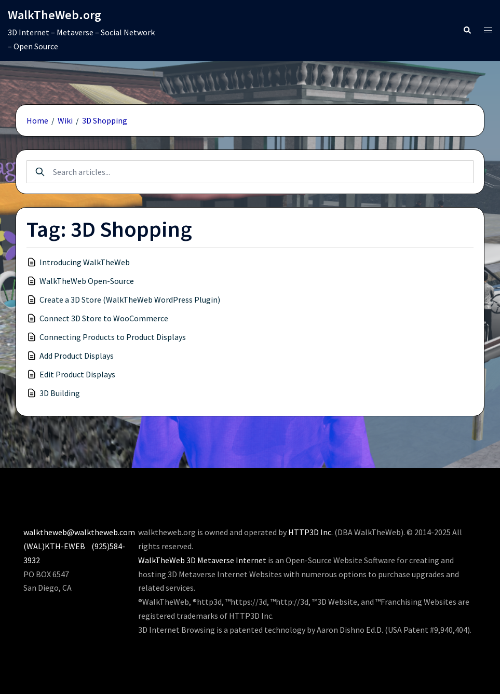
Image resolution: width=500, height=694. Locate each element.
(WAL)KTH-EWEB (54, 546)
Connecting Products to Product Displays (112, 337)
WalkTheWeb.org (54, 15)
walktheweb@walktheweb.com (79, 532)
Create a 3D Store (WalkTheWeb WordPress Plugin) (129, 299)
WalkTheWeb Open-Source (86, 281)
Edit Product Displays (77, 374)
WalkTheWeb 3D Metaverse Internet (202, 560)
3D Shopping (104, 120)
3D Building (59, 393)
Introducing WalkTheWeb (84, 262)
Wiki (65, 120)
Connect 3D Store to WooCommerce (103, 318)
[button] (467, 30)
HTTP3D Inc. (310, 532)
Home (37, 120)
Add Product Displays (76, 355)
